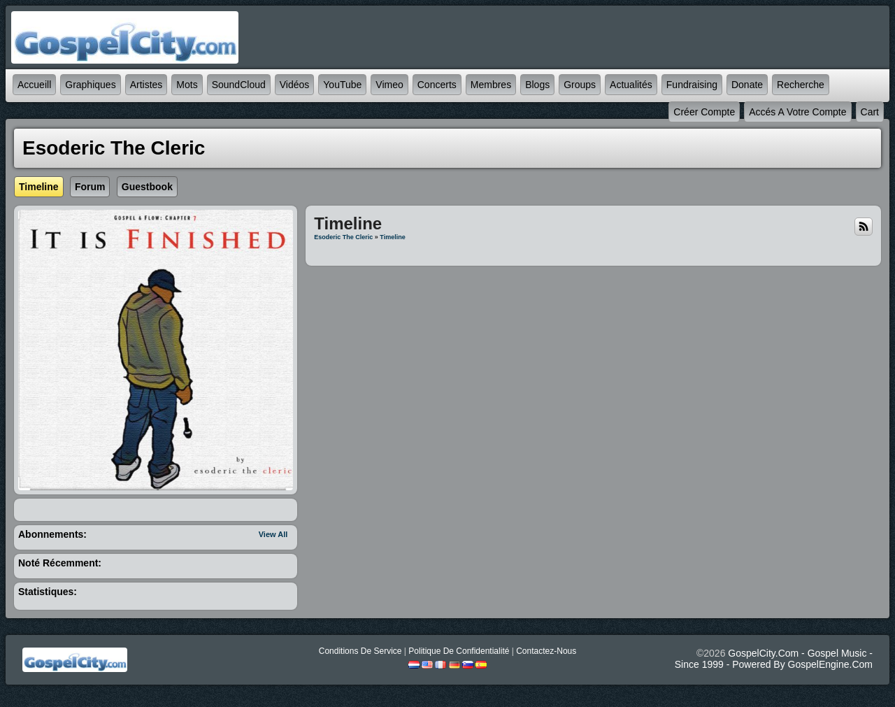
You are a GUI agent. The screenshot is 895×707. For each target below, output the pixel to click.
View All (273, 534)
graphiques (90, 84)
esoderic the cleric (343, 237)
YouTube (342, 84)
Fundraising (691, 84)
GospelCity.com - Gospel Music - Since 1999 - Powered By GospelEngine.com (774, 659)
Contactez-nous (546, 651)
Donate (747, 84)
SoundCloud (239, 84)
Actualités (631, 84)
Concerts (437, 84)
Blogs (537, 84)
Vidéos (295, 84)
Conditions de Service (360, 651)
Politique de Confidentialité (458, 651)
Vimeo (389, 84)
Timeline (392, 237)
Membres (491, 84)
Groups (580, 84)
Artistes (146, 84)
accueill (34, 84)
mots (186, 84)
